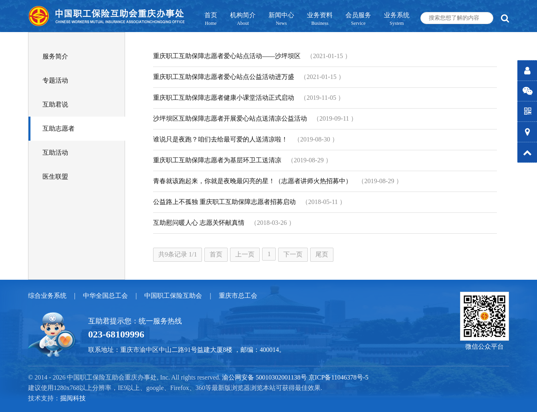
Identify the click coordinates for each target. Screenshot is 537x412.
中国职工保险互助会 (173, 295)
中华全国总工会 (105, 295)
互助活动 (55, 152)
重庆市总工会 (238, 295)
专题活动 (55, 80)
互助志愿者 (58, 128)
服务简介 (55, 56)
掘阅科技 (73, 398)
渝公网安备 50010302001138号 (264, 377)
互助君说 (55, 104)
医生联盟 (55, 176)
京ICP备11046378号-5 (339, 377)
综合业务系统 (47, 295)
